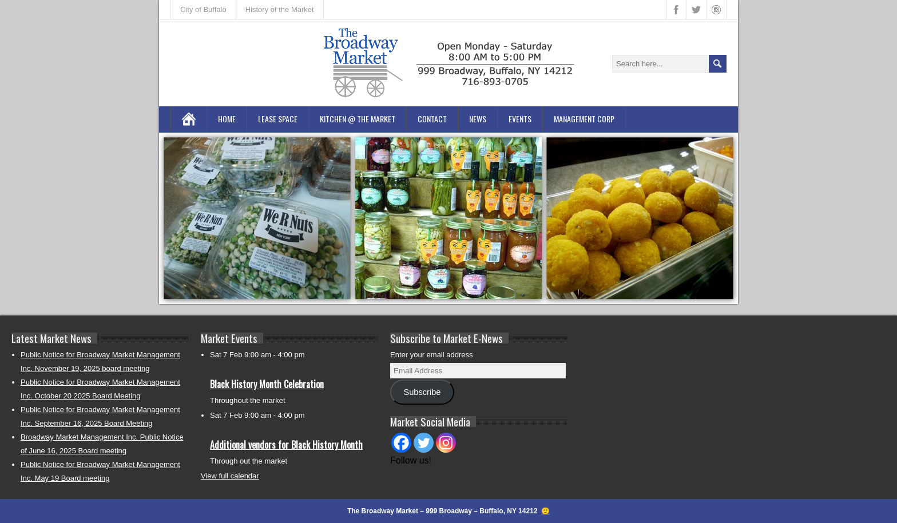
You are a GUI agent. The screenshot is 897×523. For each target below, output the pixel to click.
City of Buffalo (203, 9)
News (477, 119)
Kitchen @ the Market (357, 119)
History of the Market (279, 9)
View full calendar (230, 476)
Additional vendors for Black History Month (286, 445)
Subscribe (421, 392)
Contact (432, 119)
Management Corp (584, 119)
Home (227, 119)
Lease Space (277, 119)
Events (520, 119)
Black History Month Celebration (267, 384)
